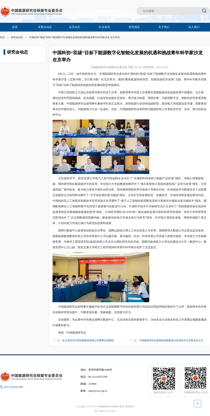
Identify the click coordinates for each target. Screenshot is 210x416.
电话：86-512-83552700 (93, 376)
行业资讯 (104, 27)
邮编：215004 (88, 383)
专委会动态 (45, 27)
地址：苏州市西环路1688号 (96, 369)
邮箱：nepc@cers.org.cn (93, 390)
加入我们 (194, 27)
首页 (15, 27)
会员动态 (74, 27)
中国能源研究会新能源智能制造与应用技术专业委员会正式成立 (173, 340)
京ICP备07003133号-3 (105, 411)
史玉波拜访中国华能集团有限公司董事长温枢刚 (88, 340)
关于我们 (164, 27)
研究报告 (134, 27)
